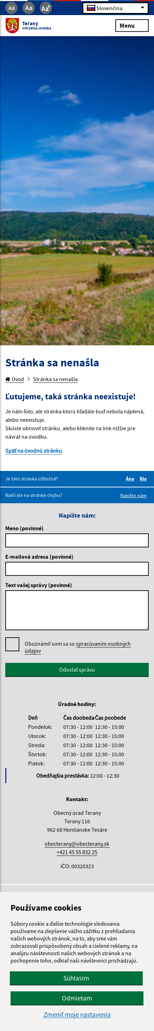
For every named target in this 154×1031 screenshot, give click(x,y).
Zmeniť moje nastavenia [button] (77, 1014)
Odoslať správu (77, 669)
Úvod (14, 379)
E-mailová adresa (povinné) (39, 556)
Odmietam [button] (77, 998)
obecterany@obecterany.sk (77, 843)
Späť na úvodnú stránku (33, 450)
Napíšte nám (133, 495)
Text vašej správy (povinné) (38, 584)
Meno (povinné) (24, 528)
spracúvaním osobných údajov (78, 647)
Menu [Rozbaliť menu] (132, 25)
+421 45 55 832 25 (77, 852)
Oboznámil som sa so (78, 647)
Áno (131, 478)
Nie (144, 478)
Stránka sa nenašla (55, 379)
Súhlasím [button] (76, 978)
